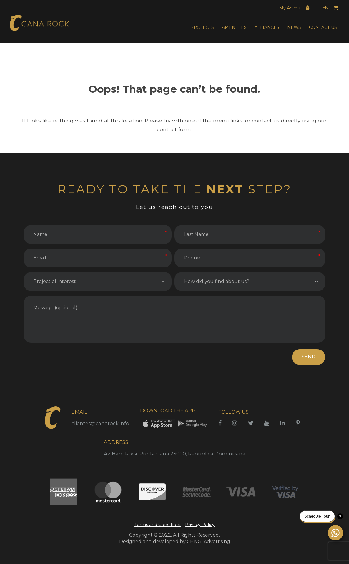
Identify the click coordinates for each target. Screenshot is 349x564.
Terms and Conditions (157, 524)
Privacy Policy (200, 524)
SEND (308, 357)
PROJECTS (202, 27)
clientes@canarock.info (100, 423)
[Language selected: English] (321, 7)
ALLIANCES (267, 27)
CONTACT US (323, 27)
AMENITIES (234, 27)
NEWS (294, 27)
